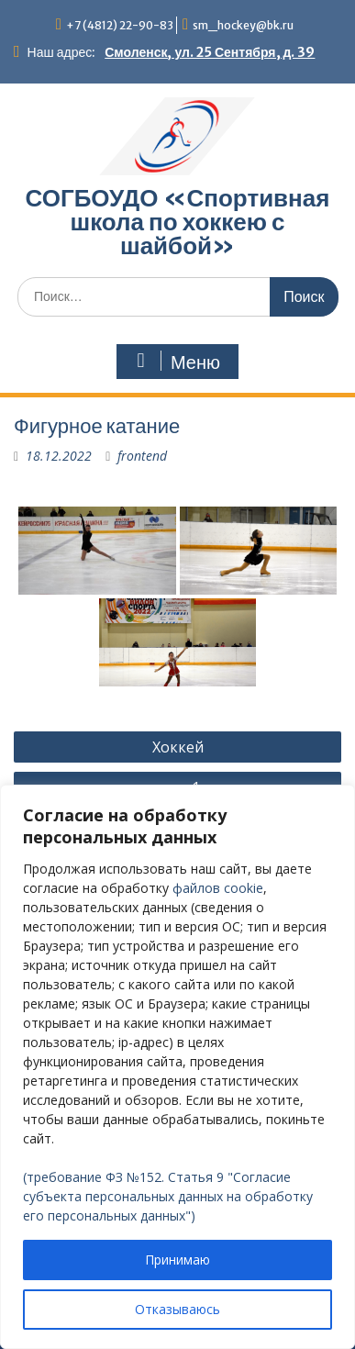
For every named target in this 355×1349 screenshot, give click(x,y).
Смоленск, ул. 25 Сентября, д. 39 (210, 52)
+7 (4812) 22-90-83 (119, 25)
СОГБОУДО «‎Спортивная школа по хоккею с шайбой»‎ (178, 222)
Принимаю (177, 1259)
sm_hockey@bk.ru (243, 25)
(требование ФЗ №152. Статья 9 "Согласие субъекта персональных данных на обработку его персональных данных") (168, 1196)
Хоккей (178, 747)
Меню (175, 362)
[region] (177, 1067)
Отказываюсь (177, 1309)
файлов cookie (217, 888)
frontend (142, 455)
